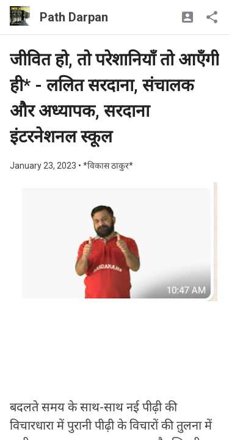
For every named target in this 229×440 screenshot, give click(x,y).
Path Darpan (74, 17)
